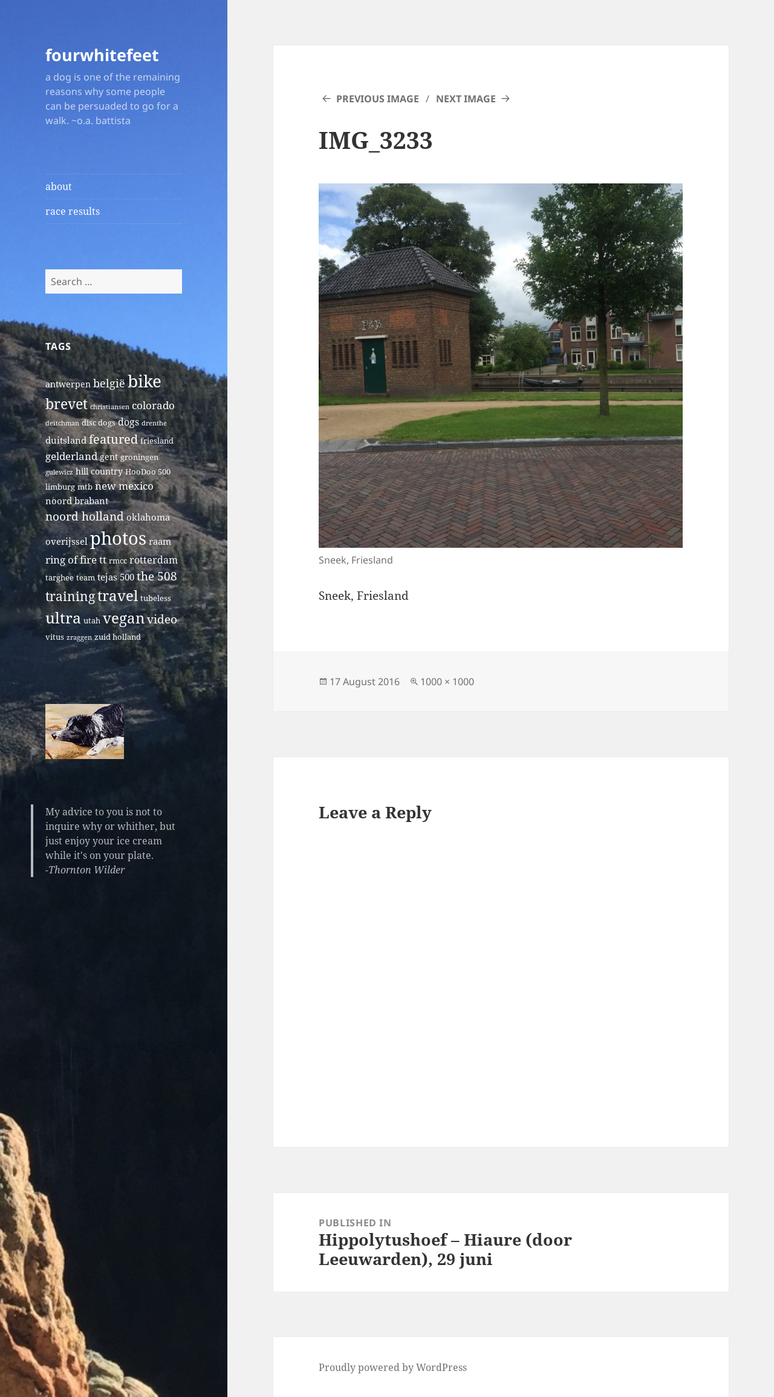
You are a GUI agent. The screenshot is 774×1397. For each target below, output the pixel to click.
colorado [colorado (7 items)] (153, 405)
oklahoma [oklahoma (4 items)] (148, 517)
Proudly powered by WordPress (393, 1367)
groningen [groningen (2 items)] (139, 457)
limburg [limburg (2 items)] (60, 487)
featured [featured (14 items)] (113, 438)
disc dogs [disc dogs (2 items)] (98, 423)
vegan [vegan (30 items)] (124, 618)
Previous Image (377, 98)
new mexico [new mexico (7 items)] (124, 486)
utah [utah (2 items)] (91, 621)
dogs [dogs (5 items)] (128, 422)
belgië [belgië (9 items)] (109, 382)
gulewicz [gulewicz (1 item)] (59, 472)
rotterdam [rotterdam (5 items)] (153, 560)
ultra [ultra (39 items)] (63, 617)
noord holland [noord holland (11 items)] (84, 516)
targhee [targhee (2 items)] (59, 578)
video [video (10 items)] (162, 618)
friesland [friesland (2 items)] (157, 441)
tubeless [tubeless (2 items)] (155, 598)
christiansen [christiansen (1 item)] (109, 407)
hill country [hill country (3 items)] (99, 471)
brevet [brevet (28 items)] (66, 403)
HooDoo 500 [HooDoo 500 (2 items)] (148, 472)
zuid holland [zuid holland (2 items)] (117, 637)
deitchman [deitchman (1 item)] (62, 423)
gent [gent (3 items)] (109, 456)
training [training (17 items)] (70, 596)
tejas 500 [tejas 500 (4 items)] (115, 577)
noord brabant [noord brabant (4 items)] (76, 501)
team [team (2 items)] (85, 578)
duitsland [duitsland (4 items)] (65, 440)
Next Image (466, 98)
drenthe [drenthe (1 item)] (154, 423)
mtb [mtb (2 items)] (85, 487)
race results (72, 211)
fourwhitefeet (102, 55)
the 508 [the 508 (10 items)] (157, 575)
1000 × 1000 (447, 681)
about (58, 186)
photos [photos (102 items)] (118, 538)
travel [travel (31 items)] (117, 595)
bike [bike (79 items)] (144, 380)
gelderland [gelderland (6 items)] (71, 456)
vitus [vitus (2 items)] (54, 637)
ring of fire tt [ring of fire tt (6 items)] (75, 560)
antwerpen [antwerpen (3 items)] (68, 384)
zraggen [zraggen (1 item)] (79, 637)
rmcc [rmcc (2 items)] (118, 561)
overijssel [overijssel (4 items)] (66, 541)
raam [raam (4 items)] (160, 541)
